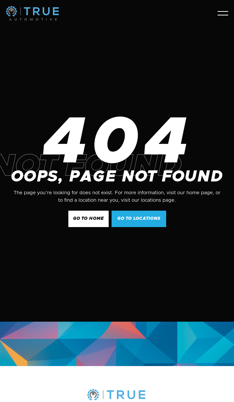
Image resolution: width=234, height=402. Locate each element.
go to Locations (138, 218)
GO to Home (88, 218)
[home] (32, 13)
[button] (223, 13)
